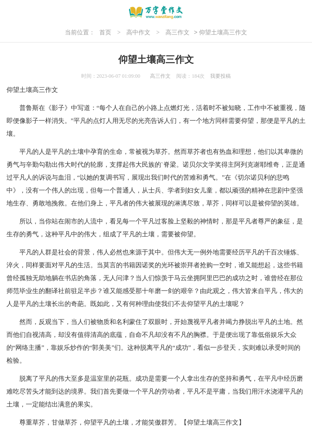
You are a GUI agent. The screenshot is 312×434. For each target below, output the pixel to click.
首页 (105, 32)
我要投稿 (220, 76)
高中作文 (138, 32)
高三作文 (177, 32)
